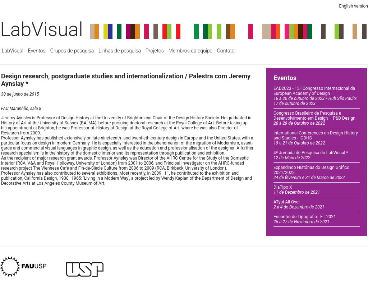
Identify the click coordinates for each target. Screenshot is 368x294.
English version (353, 6)
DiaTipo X (296, 190)
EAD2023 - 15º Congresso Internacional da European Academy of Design (315, 96)
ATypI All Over (299, 204)
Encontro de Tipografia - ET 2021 (304, 219)
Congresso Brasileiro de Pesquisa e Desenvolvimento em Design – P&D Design (314, 118)
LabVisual (41, 29)
